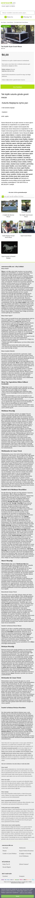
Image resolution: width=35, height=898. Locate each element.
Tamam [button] (17, 896)
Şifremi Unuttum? (24, 864)
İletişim (5, 850)
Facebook (5, 876)
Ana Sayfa (3, 22)
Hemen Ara (10, 17)
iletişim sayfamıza (6, 69)
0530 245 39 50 (10, 71)
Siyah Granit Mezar (26, 235)
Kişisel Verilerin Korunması (26, 850)
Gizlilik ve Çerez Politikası (10, 853)
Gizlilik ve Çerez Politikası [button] (25, 892)
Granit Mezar (10, 22)
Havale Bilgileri (7, 867)
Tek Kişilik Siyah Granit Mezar (21, 22)
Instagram (21, 876)
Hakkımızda (22, 848)
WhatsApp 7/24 (27, 17)
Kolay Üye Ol (6, 864)
